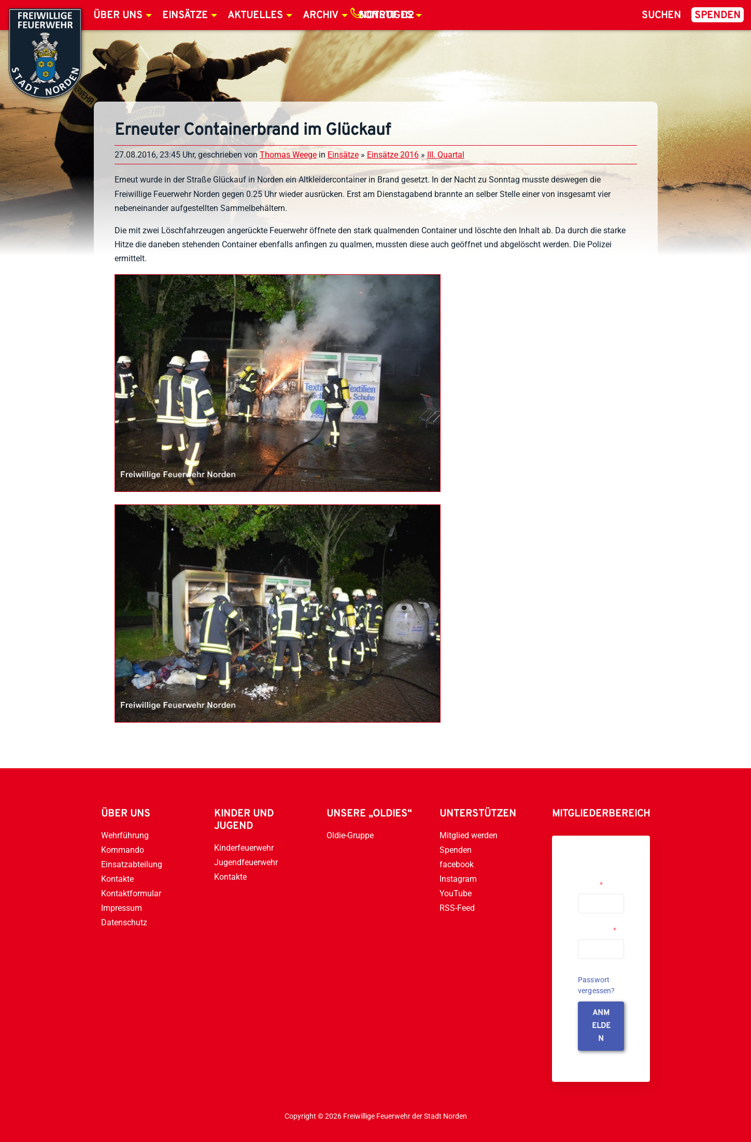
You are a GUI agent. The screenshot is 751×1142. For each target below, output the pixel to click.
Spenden (718, 15)
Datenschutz (124, 922)
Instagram (458, 879)
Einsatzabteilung (131, 864)
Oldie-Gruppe (350, 835)
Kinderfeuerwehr (244, 848)
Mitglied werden (469, 835)
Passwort (597, 930)
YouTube (456, 893)
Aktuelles (255, 15)
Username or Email (598, 880)
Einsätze (185, 15)
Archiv (320, 15)
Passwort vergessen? (596, 985)
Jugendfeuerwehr (246, 862)
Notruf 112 (386, 15)
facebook (457, 864)
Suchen (661, 15)
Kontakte (117, 879)
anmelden (601, 1026)
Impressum (121, 908)
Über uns (118, 15)
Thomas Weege (288, 155)
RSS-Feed (457, 908)
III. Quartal (445, 155)
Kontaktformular (131, 893)
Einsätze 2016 (393, 155)
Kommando (122, 850)
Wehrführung (125, 835)
